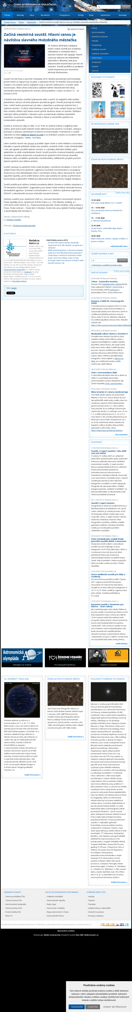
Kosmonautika (98, 32)
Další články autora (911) (57, 240)
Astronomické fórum (55, 916)
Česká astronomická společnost (21, 924)
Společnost (105, 15)
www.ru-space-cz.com (32, 134)
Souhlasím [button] (77, 1007)
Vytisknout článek (77, 29)
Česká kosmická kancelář (24, 225)
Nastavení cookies (66, 931)
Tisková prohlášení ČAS (15, 896)
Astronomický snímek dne (105, 124)
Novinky (20, 15)
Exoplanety (96, 45)
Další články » (122, 643)
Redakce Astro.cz (24, 29)
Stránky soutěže (14, 219)
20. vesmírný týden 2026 (16, 679)
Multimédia (31, 22)
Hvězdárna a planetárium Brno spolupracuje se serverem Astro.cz (64, 924)
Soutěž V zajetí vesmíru (102, 503)
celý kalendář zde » (119, 246)
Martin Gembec (111, 298)
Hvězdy (95, 41)
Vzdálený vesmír (99, 49)
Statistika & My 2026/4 (111, 284)
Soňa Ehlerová (110, 369)
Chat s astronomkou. (114, 383)
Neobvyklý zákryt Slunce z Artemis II (109, 333)
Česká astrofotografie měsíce (107, 159)
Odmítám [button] (93, 1007)
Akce (32, 15)
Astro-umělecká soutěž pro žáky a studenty (108, 575)
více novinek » (121, 434)
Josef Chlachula (111, 278)
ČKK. (9, 73)
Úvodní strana (10, 22)
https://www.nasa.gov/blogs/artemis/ (107, 430)
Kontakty (123, 15)
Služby (81, 15)
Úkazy (94, 28)
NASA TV (8, 916)
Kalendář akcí (98, 194)
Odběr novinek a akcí (102, 253)
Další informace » (33, 775)
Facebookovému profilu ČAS (14, 269)
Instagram (28, 272)
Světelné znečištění (100, 53)
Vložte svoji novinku (122, 271)
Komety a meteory (96, 916)
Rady (91, 15)
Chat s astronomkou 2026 (104, 372)
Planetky (92, 904)
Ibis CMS (80, 935)
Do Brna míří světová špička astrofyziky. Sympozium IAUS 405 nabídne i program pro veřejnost (65, 245)
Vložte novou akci (123, 192)
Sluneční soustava (100, 36)
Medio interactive (52, 935)
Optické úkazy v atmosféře (99, 908)
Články (7, 15)
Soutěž (14, 288)
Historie (95, 70)
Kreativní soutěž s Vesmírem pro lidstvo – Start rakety (107, 605)
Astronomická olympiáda (15, 904)
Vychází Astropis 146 (56, 263)
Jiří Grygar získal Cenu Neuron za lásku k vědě (65, 260)
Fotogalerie (65, 15)
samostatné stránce (19, 281)
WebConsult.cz (91, 935)
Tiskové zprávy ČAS (13, 900)
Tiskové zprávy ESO (13, 908)
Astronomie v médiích (56, 908)
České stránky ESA (13, 912)
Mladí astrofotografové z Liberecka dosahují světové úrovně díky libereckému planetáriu (65, 251)
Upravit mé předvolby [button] (115, 1007)
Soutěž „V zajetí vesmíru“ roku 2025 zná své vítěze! (108, 452)
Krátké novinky (99, 272)
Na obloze (45, 15)
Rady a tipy (51, 904)
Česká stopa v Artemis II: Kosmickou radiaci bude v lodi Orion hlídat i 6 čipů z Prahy (65, 256)
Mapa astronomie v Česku (58, 912)
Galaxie (91, 900)
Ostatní (95, 66)
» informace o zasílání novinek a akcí (106, 265)
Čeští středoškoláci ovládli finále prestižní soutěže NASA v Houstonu (108, 540)
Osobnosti (96, 62)
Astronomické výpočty (56, 900)
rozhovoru (113, 289)
